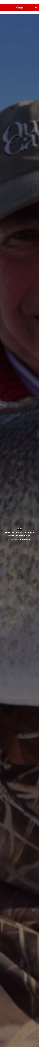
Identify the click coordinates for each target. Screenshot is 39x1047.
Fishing (19, 528)
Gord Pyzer (15, 540)
